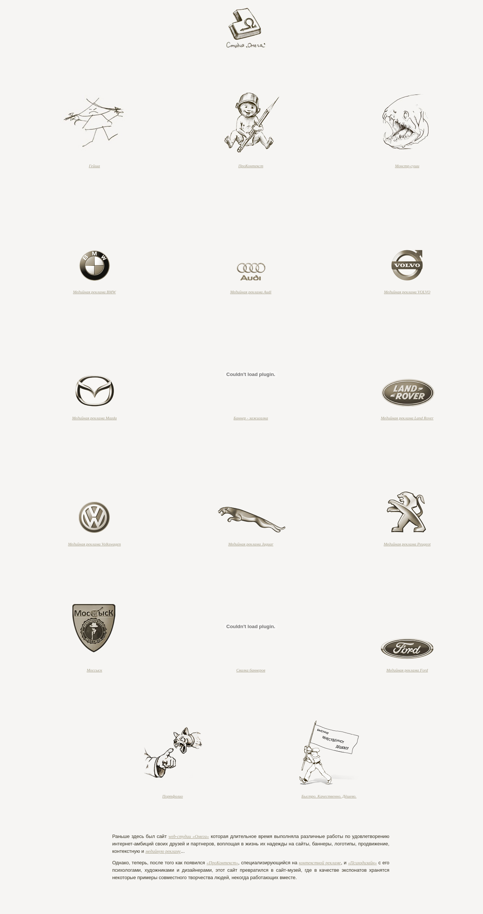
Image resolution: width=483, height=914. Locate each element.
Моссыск (94, 670)
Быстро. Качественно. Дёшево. (329, 796)
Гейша (94, 166)
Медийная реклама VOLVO (407, 292)
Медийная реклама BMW (94, 292)
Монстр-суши (407, 166)
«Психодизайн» (362, 862)
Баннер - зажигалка (251, 418)
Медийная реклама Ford (407, 670)
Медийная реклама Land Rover (407, 418)
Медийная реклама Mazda (94, 418)
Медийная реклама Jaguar (250, 544)
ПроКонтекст (250, 166)
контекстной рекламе (320, 862)
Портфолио (172, 796)
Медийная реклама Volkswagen (94, 544)
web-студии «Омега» (188, 836)
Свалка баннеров (250, 670)
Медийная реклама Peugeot (407, 544)
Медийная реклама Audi (250, 292)
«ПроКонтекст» (222, 862)
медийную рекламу (163, 851)
